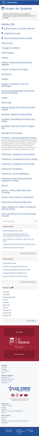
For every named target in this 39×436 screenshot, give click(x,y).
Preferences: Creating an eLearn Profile (17, 164)
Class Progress (7, 53)
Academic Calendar (6, 405)
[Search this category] (17, 221)
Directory (3, 369)
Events (3, 372)
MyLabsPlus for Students (11, 133)
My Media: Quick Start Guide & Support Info (17, 127)
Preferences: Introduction (11, 169)
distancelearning (7, 297)
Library (3, 412)
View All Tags (31, 320)
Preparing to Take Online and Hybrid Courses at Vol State (16, 179)
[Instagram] (17, 396)
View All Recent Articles (28, 282)
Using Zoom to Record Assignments (16, 202)
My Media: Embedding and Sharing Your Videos (18, 120)
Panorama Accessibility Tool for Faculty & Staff (16, 269)
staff (4, 307)
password (6, 313)
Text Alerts (4, 382)
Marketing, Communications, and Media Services (14, 421)
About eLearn (7, 43)
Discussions (6, 74)
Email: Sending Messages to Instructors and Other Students (17, 92)
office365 (5, 310)
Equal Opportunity (20, 431)
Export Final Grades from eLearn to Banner (15, 276)
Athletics (3, 407)
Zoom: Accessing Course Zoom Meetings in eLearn (18, 215)
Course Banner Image (9, 263)
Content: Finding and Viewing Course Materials (16, 63)
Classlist (4, 58)
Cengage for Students (10, 48)
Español (31, 431)
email (4, 302)
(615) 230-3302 (20, 347)
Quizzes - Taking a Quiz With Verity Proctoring (16, 191)
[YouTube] (26, 396)
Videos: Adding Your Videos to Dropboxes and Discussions (18, 208)
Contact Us (4, 417)
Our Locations (5, 371)
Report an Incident (6, 381)
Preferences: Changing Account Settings (18, 154)
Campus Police (5, 377)
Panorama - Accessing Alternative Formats (19, 138)
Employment (9, 431)
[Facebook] (13, 396)
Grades (4, 98)
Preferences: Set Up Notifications (15, 174)
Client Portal (12, 2)
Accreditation (19, 430)
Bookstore (4, 409)
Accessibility (9, 430)
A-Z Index (4, 367)
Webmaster (4, 422)
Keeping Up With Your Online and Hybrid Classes (18, 108)
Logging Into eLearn (12, 33)
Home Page (6, 103)
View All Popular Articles (28, 253)
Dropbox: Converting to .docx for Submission (14, 85)
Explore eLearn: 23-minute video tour (19, 28)
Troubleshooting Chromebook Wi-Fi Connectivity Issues (19, 244)
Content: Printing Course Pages (14, 69)
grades (5, 305)
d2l (4, 299)
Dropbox (5, 79)
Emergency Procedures (7, 379)
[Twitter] (21, 396)
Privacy (19, 433)
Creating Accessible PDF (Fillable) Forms (15, 273)
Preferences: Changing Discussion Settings (19, 159)
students (5, 315)
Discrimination (29, 430)
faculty (5, 294)
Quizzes (4, 185)
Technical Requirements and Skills (18, 38)
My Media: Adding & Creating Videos (16, 114)
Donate (3, 419)
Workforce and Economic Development (12, 411)
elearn (5, 292)
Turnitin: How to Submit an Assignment (17, 197)
